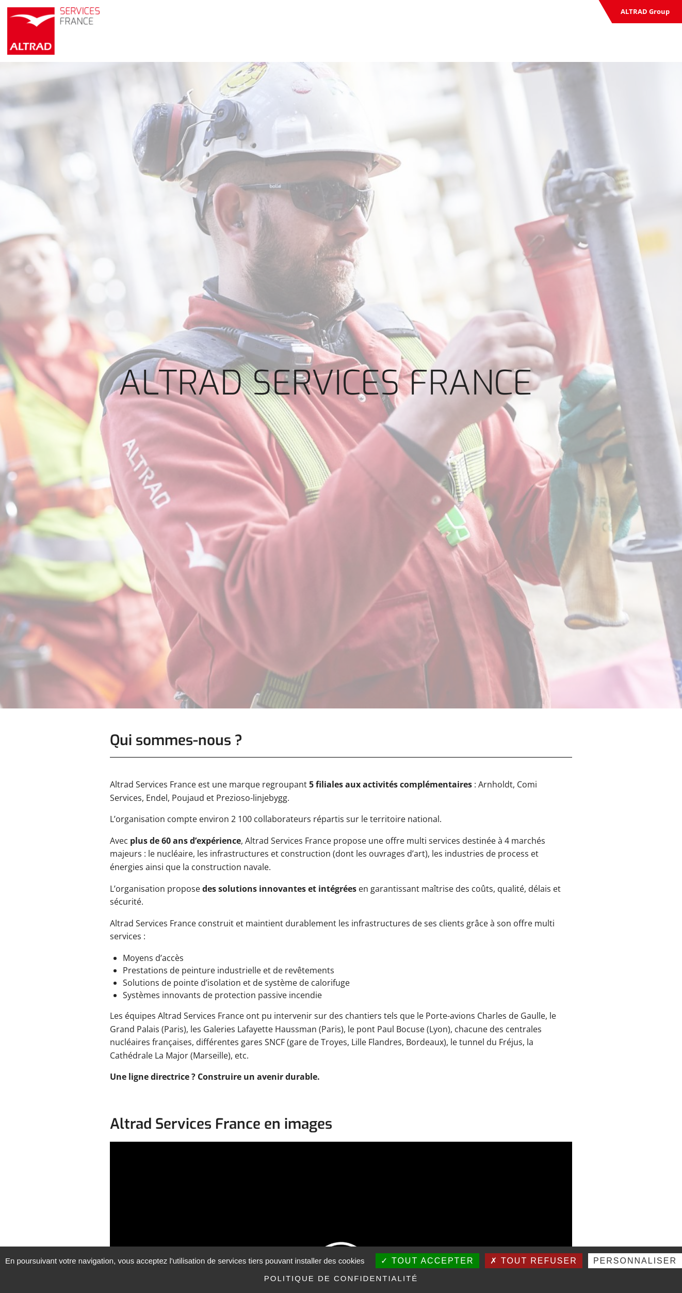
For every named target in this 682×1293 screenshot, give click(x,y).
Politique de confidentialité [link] (341, 1278)
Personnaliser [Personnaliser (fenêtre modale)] (635, 1260)
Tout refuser (533, 1260)
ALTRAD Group (645, 11)
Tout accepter (427, 1260)
